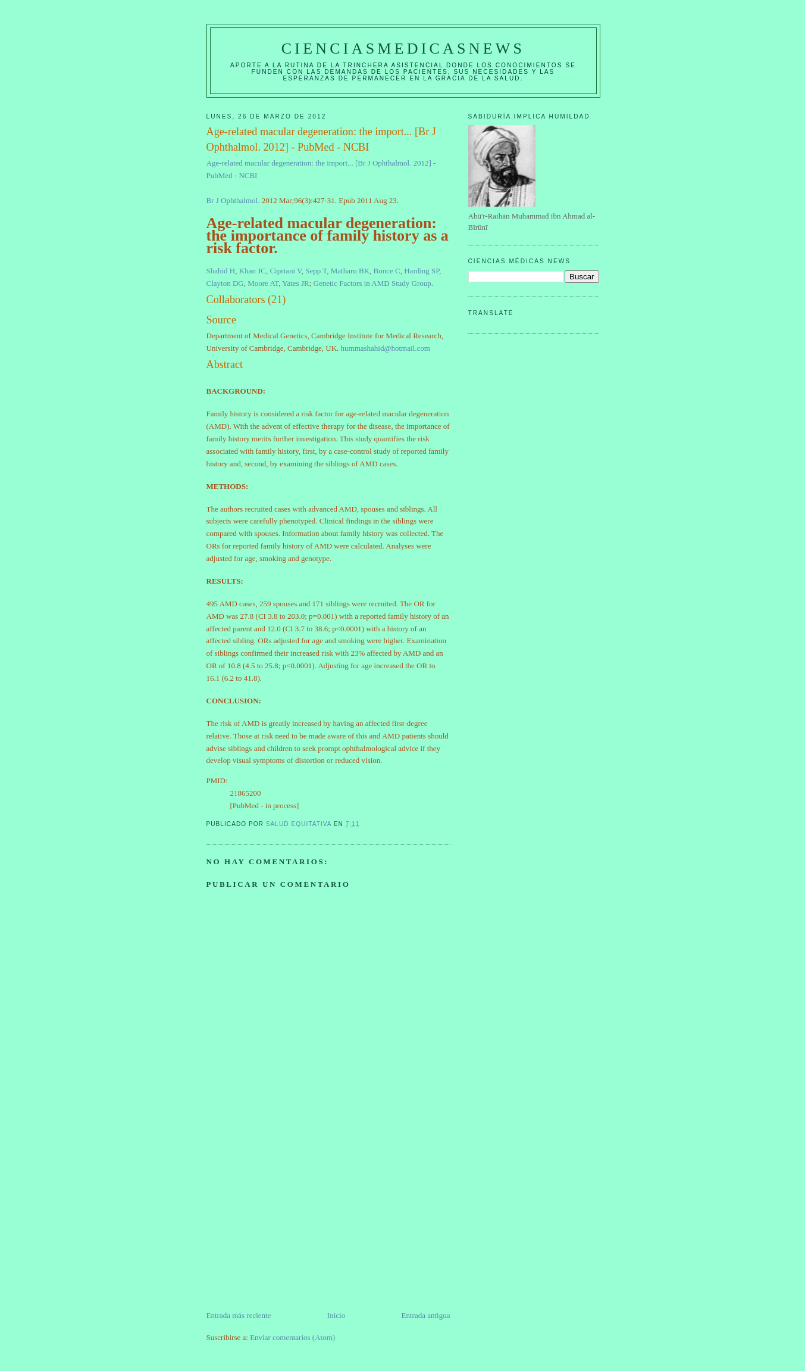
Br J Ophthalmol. (233, 200)
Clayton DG (225, 283)
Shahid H (221, 270)
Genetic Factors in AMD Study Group (372, 283)
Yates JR (295, 283)
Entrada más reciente (238, 1315)
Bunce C (387, 270)
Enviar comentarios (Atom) (292, 1337)
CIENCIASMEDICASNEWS (403, 48)
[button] (328, 299)
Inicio (336, 1315)
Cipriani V (285, 270)
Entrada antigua (426, 1315)
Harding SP (421, 270)
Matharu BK (350, 270)
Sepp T (316, 270)
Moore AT (263, 283)
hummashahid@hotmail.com (385, 348)
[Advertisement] (295, 1226)
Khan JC (252, 270)
